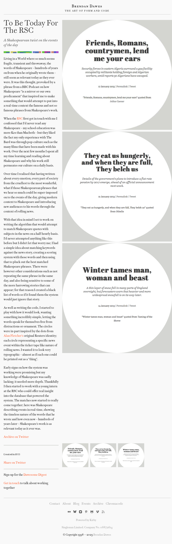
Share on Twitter (15, 462)
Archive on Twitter (16, 437)
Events (86, 503)
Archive (98, 503)
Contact (54, 503)
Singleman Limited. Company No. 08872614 (87, 527)
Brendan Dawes (87, 6)
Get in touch (12, 483)
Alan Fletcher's (13, 336)
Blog (76, 503)
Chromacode (114, 503)
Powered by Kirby (86, 520)
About (66, 503)
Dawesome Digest (35, 475)
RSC (20, 118)
